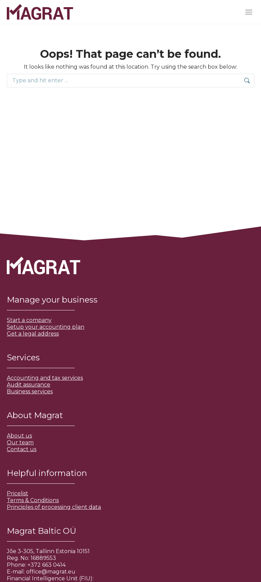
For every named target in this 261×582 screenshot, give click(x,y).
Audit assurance (28, 384)
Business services (30, 391)
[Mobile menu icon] (248, 12)
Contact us (21, 449)
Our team (20, 442)
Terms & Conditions (33, 500)
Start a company (29, 320)
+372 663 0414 (47, 565)
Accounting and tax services (45, 378)
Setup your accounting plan (45, 327)
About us (19, 435)
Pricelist (17, 493)
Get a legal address (33, 333)
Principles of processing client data (54, 507)
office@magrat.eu (50, 571)
